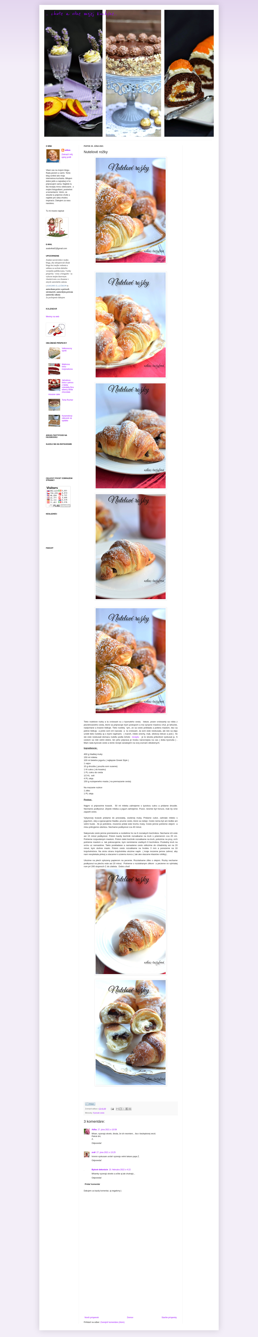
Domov (130, 1317)
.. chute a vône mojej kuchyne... (81, 13)
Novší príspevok (92, 1317)
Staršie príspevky (169, 1317)
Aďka (94, 1129)
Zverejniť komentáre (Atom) (112, 1322)
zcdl (93, 1152)
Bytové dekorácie (100, 1169)
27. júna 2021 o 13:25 (106, 1152)
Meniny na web (52, 316)
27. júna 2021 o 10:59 (107, 1129)
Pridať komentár (92, 1184)
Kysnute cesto (98, 1113)
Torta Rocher (67, 400)
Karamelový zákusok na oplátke (67, 418)
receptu (136, 737)
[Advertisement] (131, 1289)
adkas (67, 150)
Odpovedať (97, 1143)
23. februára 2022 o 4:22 (119, 1169)
